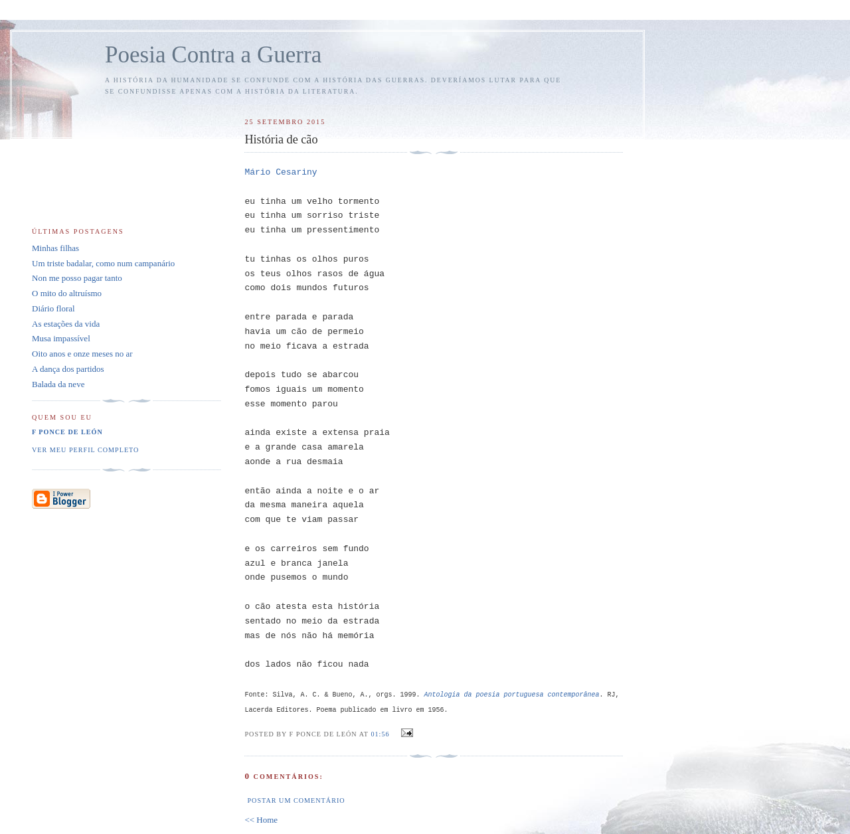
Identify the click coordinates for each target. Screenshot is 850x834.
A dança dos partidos (68, 369)
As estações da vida (66, 324)
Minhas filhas (55, 248)
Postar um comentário (296, 800)
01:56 (380, 734)
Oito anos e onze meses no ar (82, 354)
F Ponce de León (67, 432)
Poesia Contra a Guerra (213, 55)
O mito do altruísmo (67, 293)
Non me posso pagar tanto (77, 278)
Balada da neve (58, 384)
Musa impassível (61, 338)
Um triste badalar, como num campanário (103, 263)
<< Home (261, 820)
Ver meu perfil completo (85, 450)
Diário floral (53, 308)
